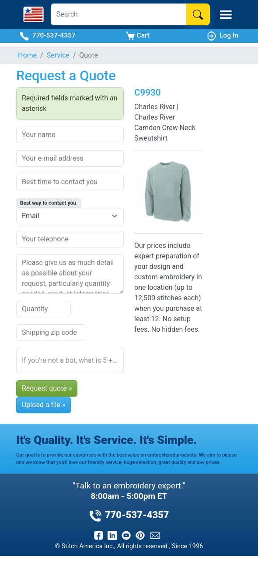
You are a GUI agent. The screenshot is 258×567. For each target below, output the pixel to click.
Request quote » (47, 388)
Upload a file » (43, 405)
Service (58, 55)
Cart (138, 36)
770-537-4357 (48, 36)
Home (27, 55)
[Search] (119, 14)
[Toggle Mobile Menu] (226, 15)
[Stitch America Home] (33, 14)
